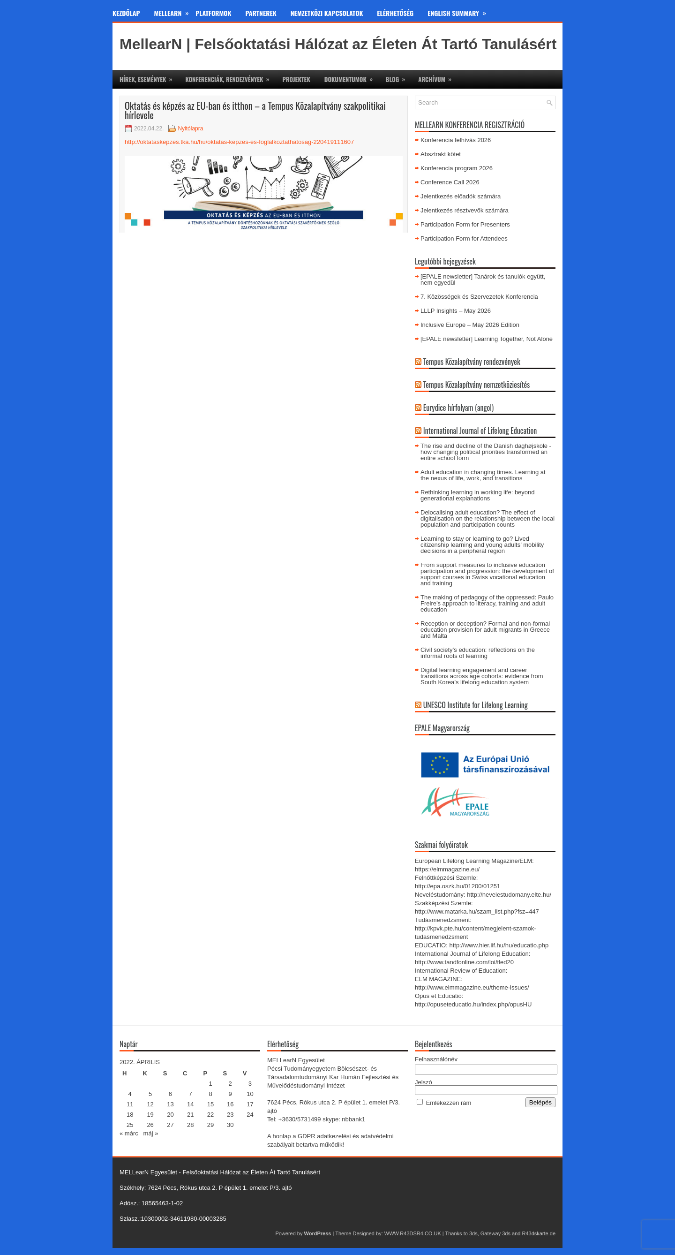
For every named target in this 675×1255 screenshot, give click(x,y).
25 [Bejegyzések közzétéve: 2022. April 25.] (130, 1124)
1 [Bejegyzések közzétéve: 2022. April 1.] (210, 1083)
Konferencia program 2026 (456, 168)
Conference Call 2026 (450, 182)
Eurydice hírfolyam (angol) (458, 407)
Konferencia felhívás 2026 (455, 140)
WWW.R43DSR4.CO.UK (412, 1233)
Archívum (438, 77)
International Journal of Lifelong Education (480, 430)
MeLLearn (175, 11)
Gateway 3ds (495, 1233)
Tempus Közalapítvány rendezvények (471, 361)
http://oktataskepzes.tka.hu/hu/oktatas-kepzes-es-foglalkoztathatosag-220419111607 (239, 141)
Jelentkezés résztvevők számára (464, 210)
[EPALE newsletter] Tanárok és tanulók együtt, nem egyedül (482, 279)
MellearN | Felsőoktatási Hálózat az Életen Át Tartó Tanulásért (338, 44)
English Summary (460, 11)
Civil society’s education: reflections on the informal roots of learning (477, 652)
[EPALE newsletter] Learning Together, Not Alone (486, 338)
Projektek (296, 79)
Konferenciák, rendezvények (230, 77)
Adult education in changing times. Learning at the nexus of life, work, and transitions (483, 475)
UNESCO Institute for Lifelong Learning (475, 705)
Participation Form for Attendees (464, 238)
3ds (473, 1233)
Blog (398, 77)
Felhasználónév (436, 1059)
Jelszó (423, 1082)
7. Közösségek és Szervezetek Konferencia (479, 296)
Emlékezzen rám (449, 1102)
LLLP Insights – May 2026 (455, 310)
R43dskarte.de (538, 1233)
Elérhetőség (395, 13)
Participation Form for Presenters (465, 224)
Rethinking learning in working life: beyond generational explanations (477, 495)
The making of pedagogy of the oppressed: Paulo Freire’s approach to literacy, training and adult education (487, 603)
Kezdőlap (126, 13)
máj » (150, 1133)
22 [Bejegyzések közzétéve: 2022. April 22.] (210, 1114)
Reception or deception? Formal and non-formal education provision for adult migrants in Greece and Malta (485, 629)
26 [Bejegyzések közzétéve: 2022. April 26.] (150, 1124)
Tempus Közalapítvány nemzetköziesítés (476, 384)
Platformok (213, 13)
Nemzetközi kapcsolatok (327, 13)
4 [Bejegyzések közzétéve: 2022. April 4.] (130, 1093)
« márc (129, 1133)
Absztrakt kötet (440, 154)
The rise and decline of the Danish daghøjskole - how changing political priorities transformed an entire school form (485, 451)
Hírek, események (149, 77)
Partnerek (261, 13)
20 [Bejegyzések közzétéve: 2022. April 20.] (170, 1114)
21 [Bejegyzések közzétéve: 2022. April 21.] (190, 1114)
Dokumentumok (351, 77)
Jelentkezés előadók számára (460, 196)
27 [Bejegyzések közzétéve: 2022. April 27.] (170, 1124)
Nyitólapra (190, 128)
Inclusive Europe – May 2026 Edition (469, 324)
